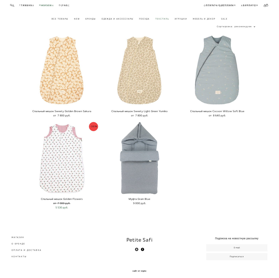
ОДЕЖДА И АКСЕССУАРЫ (117, 20)
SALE (224, 20)
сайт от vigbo (139, 269)
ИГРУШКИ (181, 20)
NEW (77, 20)
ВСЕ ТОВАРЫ (60, 20)
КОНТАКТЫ (248, 5)
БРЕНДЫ (90, 20)
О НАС (65, 5)
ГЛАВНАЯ (28, 5)
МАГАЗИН (47, 5)
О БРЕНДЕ (18, 242)
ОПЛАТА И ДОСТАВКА (219, 5)
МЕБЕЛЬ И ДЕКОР (204, 20)
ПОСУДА (144, 20)
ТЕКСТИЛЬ (162, 20)
